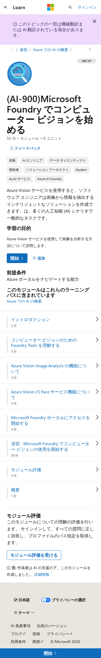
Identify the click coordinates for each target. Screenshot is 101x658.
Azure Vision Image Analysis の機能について (48, 368)
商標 (36, 641)
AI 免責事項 (20, 625)
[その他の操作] (90, 49)
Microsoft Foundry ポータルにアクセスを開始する (50, 420)
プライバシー (58, 633)
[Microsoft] (50, 7)
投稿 (36, 633)
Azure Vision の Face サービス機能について (50, 394)
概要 (15, 489)
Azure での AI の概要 (51, 49)
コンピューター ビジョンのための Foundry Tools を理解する (44, 342)
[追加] (39, 258)
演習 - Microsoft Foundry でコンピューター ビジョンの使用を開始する (50, 446)
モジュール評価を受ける (34, 555)
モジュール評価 (26, 469)
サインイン (87, 7)
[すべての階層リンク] (11, 49)
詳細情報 (41, 574)
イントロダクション (30, 319)
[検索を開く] (70, 7)
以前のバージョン (52, 625)
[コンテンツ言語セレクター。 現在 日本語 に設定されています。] (22, 600)
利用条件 (18, 641)
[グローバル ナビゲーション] (5, 7)
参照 (24, 49)
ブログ (16, 633)
